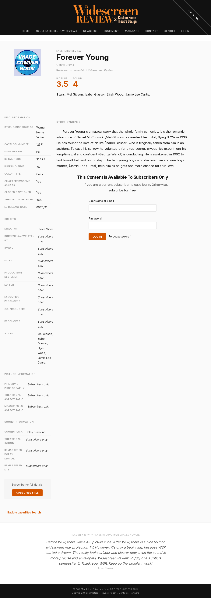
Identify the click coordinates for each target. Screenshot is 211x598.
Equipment (111, 31)
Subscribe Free (27, 492)
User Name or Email (101, 200)
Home (26, 31)
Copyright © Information (85, 593)
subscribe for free (122, 190)
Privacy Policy (108, 593)
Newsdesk (90, 31)
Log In (97, 236)
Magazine (132, 31)
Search (169, 31)
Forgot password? (120, 236)
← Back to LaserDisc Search (22, 512)
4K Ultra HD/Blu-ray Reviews (56, 31)
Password (95, 218)
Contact (151, 31)
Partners (134, 593)
